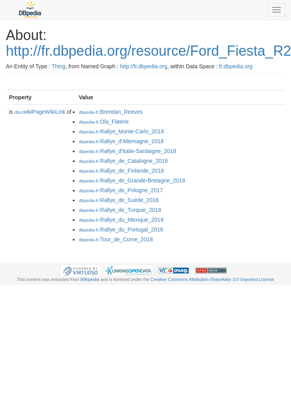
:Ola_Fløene (103, 121)
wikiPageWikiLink (39, 112)
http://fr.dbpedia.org (143, 66)
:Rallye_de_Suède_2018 (119, 200)
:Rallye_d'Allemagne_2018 (121, 141)
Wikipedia (89, 279)
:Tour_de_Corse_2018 (116, 239)
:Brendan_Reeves (110, 112)
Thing (58, 66)
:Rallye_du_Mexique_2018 (121, 220)
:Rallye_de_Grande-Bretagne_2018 (132, 180)
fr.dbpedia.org (236, 66)
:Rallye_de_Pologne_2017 (121, 190)
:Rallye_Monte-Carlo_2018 (121, 131)
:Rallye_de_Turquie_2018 (120, 210)
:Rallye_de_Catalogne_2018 (123, 161)
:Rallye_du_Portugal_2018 (121, 229)
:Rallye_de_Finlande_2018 (121, 171)
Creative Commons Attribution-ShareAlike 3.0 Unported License (212, 279)
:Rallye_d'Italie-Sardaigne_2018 (127, 151)
